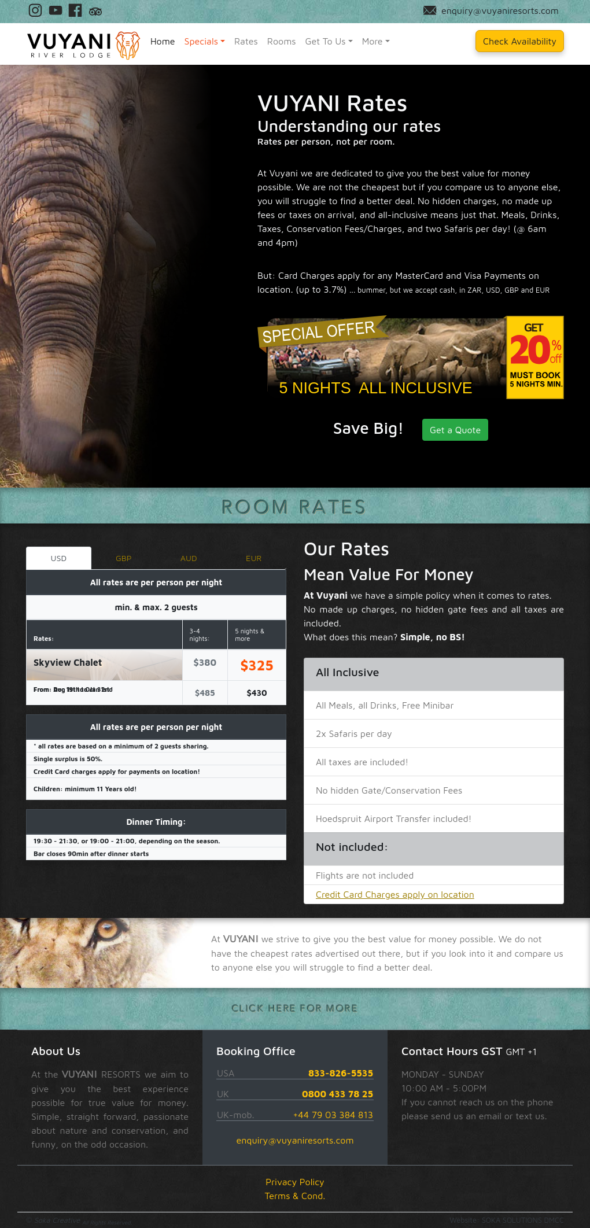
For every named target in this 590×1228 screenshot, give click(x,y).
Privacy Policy (295, 1182)
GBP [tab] (124, 558)
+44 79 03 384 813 (333, 1114)
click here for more (295, 1008)
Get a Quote (455, 430)
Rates (246, 41)
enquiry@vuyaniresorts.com (294, 1140)
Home (162, 41)
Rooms (281, 41)
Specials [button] (201, 41)
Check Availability (519, 41)
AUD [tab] (188, 558)
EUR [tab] (253, 558)
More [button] (372, 41)
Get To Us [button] (325, 41)
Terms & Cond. (295, 1195)
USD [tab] (58, 558)
